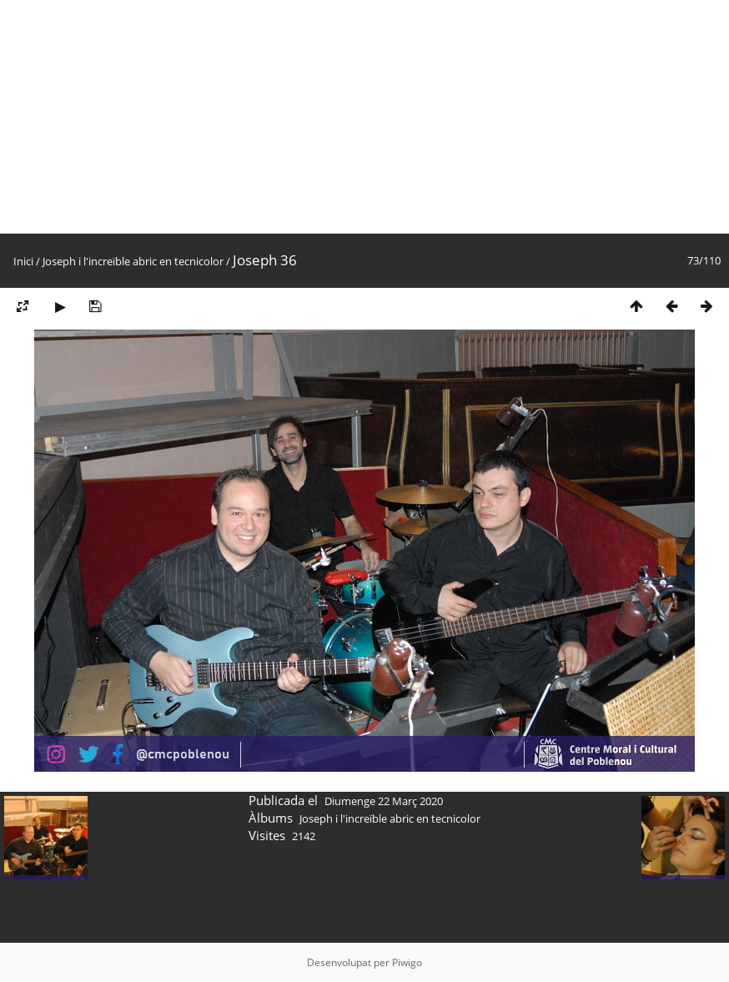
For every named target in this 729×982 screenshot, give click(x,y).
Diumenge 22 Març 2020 (383, 800)
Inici (23, 261)
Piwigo (407, 962)
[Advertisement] (364, 117)
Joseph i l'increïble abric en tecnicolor (133, 261)
